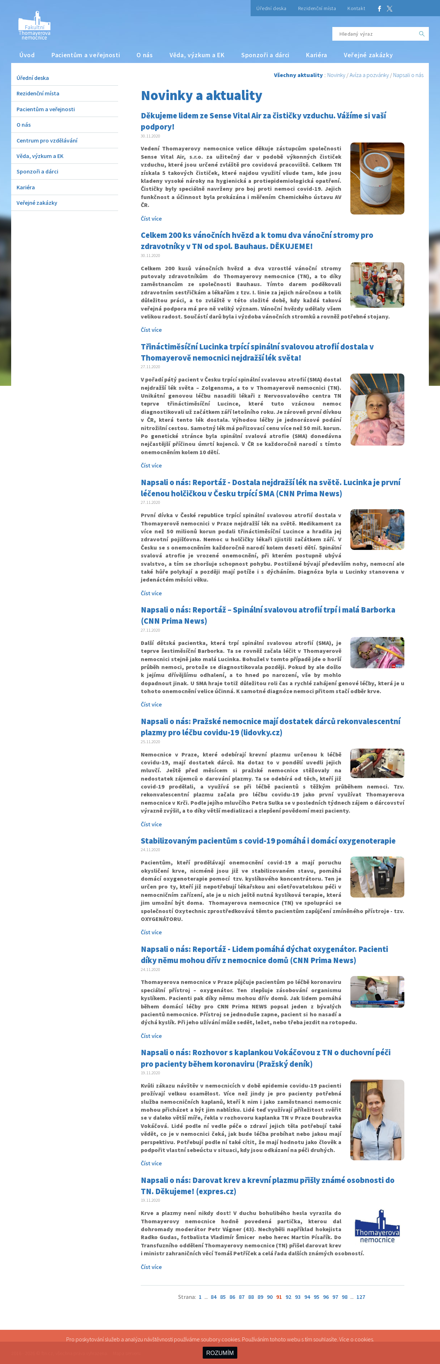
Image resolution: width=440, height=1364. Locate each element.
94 (307, 1296)
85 (223, 1296)
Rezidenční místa (317, 8)
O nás (144, 55)
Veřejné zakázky (368, 55)
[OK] (422, 34)
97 (335, 1296)
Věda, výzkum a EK (197, 55)
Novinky (336, 74)
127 (360, 1296)
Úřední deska (271, 8)
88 (251, 1296)
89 (260, 1296)
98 (344, 1296)
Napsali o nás (408, 74)
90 (270, 1296)
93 (298, 1296)
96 (326, 1296)
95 (316, 1296)
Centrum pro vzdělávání (47, 140)
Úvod (27, 55)
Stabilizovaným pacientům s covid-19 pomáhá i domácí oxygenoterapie (268, 841)
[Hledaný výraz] (373, 34)
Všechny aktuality (298, 74)
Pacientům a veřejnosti (85, 55)
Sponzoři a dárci (265, 55)
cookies (364, 1339)
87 (241, 1296)
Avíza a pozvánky (369, 74)
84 (213, 1296)
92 (288, 1296)
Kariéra (316, 55)
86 (232, 1296)
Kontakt (356, 8)
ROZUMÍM (220, 1353)
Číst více (151, 218)
